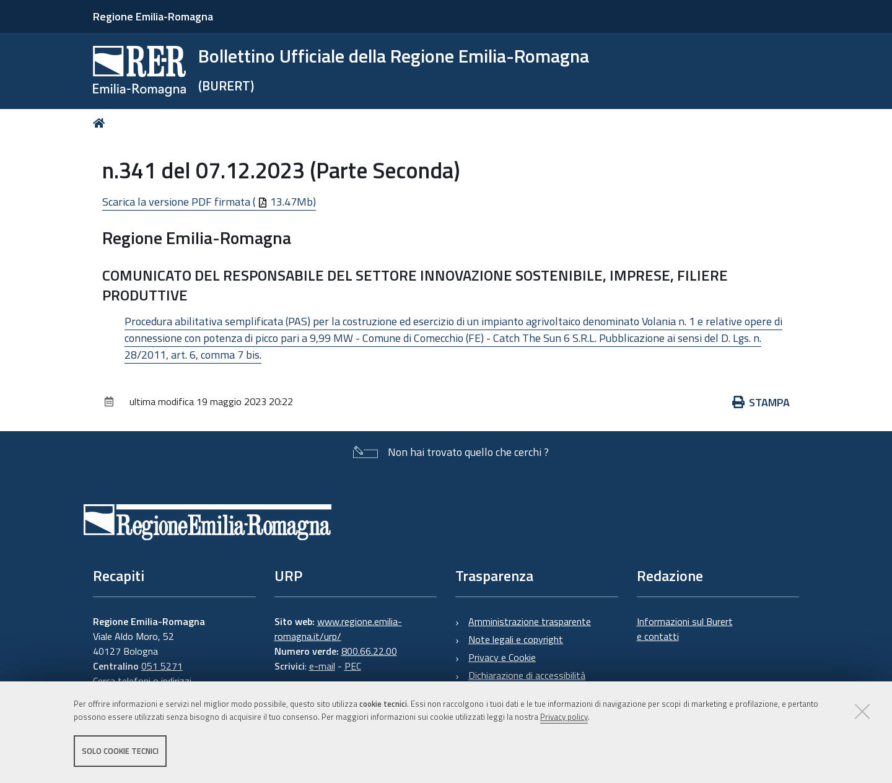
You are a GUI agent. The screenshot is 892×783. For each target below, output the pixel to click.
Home (101, 123)
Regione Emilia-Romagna (153, 16)
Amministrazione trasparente (529, 621)
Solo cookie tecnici (120, 751)
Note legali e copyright (515, 639)
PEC (352, 665)
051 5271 (162, 665)
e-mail (322, 665)
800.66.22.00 (369, 651)
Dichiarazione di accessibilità (526, 675)
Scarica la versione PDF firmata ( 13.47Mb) (209, 201)
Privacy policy (564, 717)
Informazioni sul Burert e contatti (685, 629)
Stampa (761, 402)
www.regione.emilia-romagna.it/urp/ (338, 629)
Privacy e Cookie (502, 657)
